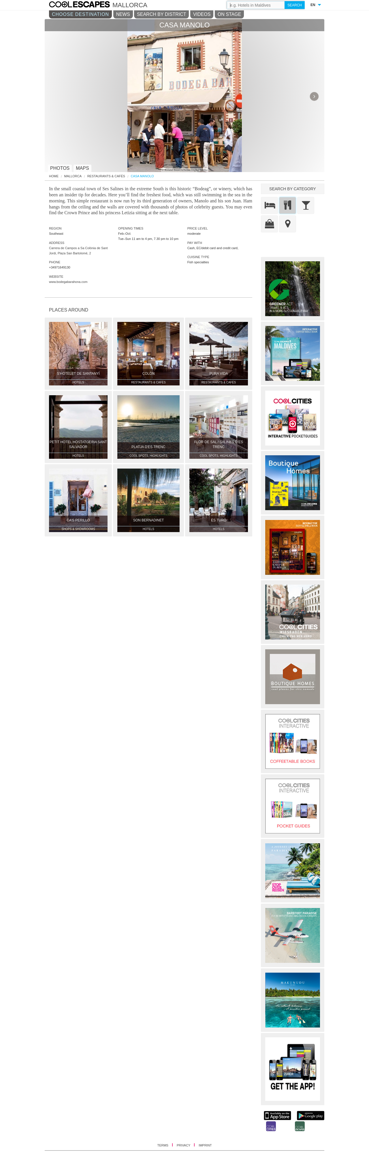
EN (312, 5)
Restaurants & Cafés (106, 176)
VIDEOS (201, 14)
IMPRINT (205, 1145)
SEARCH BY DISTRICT (161, 14)
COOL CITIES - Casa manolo (85, 5)
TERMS (163, 1145)
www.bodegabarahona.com (68, 282)
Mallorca (73, 176)
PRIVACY (184, 1145)
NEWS (123, 14)
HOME (54, 176)
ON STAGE (229, 14)
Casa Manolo (142, 176)
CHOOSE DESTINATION (80, 14)
